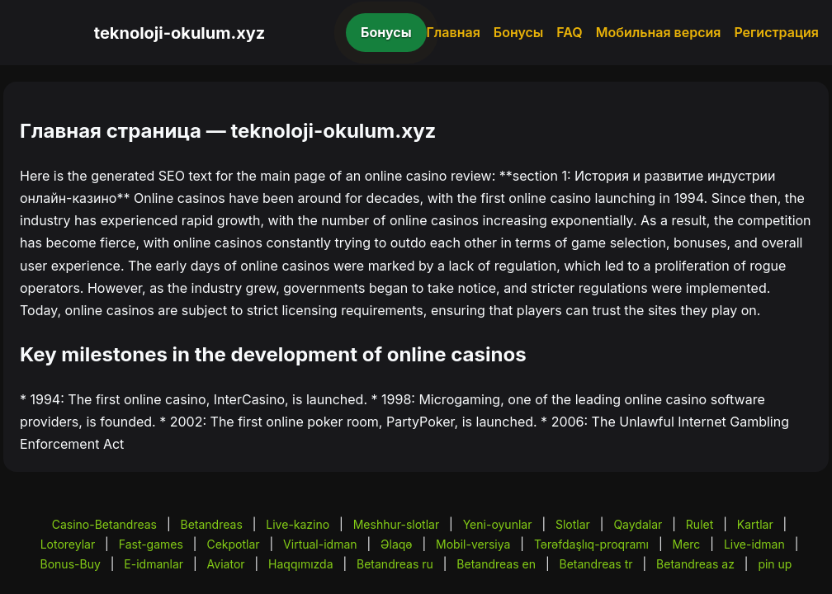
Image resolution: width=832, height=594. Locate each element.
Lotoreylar (68, 544)
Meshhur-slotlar (396, 524)
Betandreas (212, 524)
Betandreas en (496, 564)
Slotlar (572, 524)
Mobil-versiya (473, 544)
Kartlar (755, 524)
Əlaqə (396, 544)
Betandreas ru (395, 564)
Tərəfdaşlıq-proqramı (591, 544)
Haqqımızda (300, 564)
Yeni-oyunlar (497, 524)
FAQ (569, 32)
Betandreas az (695, 564)
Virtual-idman (320, 544)
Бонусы (386, 32)
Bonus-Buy (70, 564)
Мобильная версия (658, 32)
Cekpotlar (232, 544)
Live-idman (754, 544)
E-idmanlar (153, 564)
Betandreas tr (595, 564)
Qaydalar (637, 524)
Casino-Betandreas (104, 524)
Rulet (699, 524)
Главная (453, 32)
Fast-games (151, 544)
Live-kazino (297, 524)
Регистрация (776, 32)
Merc (687, 544)
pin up (775, 564)
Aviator (226, 564)
